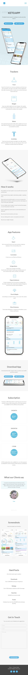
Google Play (19, 23)
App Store (8, 23)
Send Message (14, 658)
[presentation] (11, 652)
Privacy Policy (16, 667)
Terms (10, 667)
